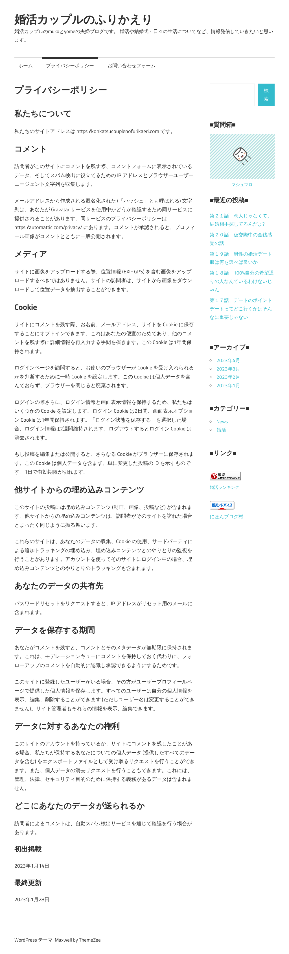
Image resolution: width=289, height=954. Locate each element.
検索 (266, 95)
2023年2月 (228, 377)
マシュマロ (242, 184)
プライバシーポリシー (70, 65)
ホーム (25, 65)
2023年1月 (228, 385)
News (222, 421)
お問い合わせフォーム (132, 65)
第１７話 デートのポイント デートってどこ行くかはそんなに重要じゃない (243, 309)
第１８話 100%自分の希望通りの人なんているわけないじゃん (242, 281)
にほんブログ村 (226, 516)
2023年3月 (228, 369)
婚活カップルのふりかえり (83, 19)
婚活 (221, 430)
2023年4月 (228, 360)
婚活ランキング (224, 487)
